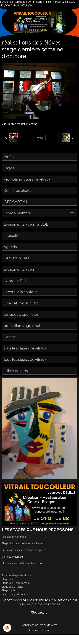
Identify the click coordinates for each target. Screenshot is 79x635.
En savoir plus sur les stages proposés (24, 550)
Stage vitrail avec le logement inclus (22, 543)
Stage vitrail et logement (16, 583)
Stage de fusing (11, 590)
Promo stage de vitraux (15, 594)
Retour (39, 137)
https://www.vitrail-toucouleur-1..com (23, 563)
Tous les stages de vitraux (16, 575)
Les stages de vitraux (14, 536)
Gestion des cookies (39, 630)
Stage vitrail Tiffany (12, 586)
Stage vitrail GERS (12, 579)
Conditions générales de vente (39, 625)
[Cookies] (7, 628)
